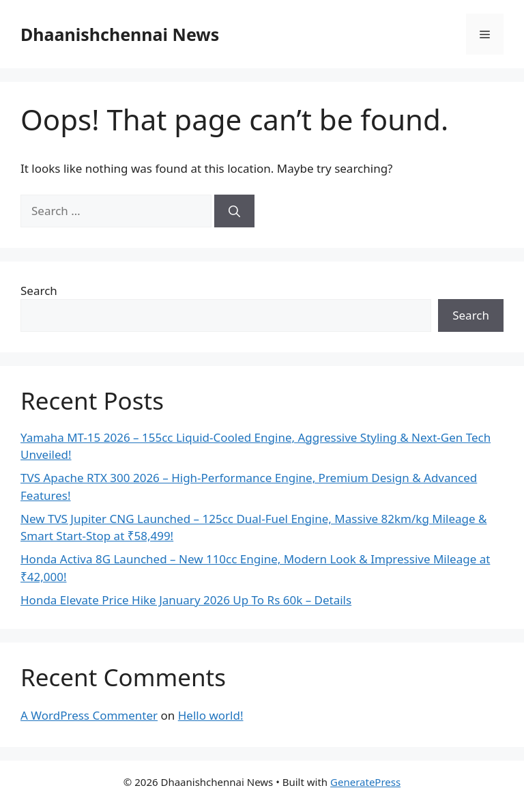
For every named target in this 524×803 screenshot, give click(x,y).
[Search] (234, 211)
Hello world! (211, 715)
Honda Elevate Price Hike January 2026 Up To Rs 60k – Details (185, 600)
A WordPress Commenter (89, 715)
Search (38, 290)
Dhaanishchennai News (119, 34)
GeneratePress (365, 782)
